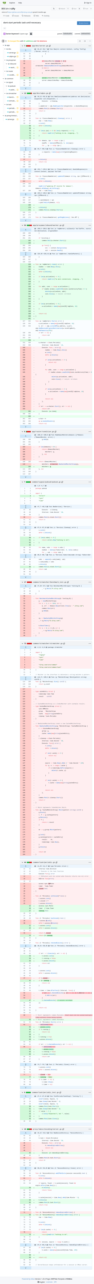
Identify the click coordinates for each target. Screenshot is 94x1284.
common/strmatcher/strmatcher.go (48, 643)
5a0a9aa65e (67, 34)
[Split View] (85, 41)
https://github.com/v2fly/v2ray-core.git (20, 12)
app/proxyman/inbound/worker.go (47, 225)
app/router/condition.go (43, 432)
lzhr (7, 9)
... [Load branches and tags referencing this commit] (4, 28)
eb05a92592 (85, 34)
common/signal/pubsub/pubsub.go (46, 482)
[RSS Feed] (53, 8)
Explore (12, 3)
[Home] (4, 3)
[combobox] (79, 41)
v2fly (12, 9)
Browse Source (83, 23)
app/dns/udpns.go (40, 93)
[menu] (90, 41)
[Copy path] (49, 45)
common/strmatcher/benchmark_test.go (49, 582)
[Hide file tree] (3, 41)
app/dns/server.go (40, 46)
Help (20, 3)
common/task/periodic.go (44, 862)
